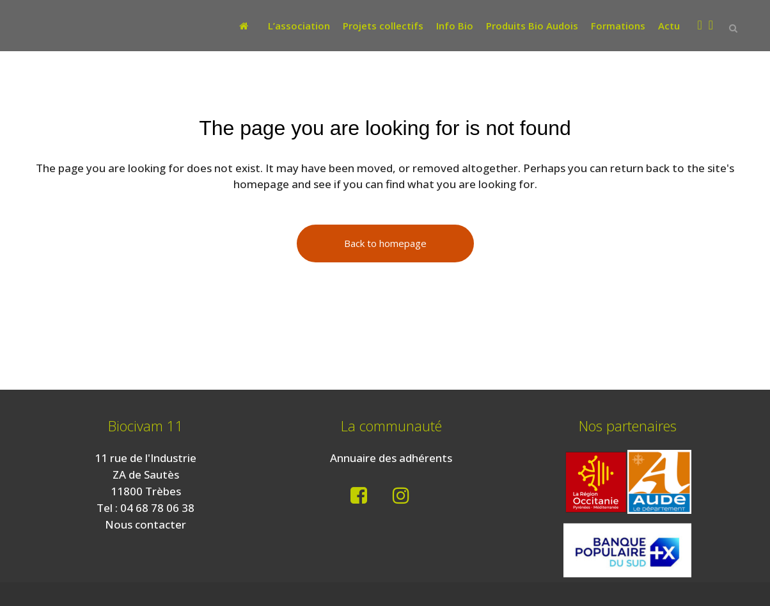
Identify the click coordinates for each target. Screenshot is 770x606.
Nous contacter (145, 524)
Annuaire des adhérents (391, 458)
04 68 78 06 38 (157, 507)
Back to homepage (385, 243)
